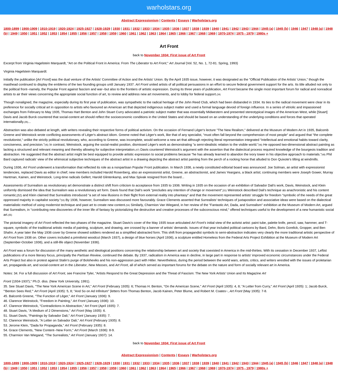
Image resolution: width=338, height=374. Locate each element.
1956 (83, 33)
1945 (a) (267, 28)
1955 (73, 33)
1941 (225, 28)
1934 (155, 28)
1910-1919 (48, 28)
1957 (93, 33)
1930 (116, 28)
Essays (183, 20)
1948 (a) (317, 28)
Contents (168, 20)
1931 (126, 28)
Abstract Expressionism (140, 20)
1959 (112, 33)
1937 (185, 28)
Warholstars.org (204, 20)
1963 (152, 33)
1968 (201, 33)
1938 (195, 28)
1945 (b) (282, 28)
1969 (211, 33)
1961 (132, 33)
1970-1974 (226, 33)
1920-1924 (66, 28)
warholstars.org (169, 7)
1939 (205, 28)
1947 (304, 28)
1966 (182, 33)
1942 (235, 28)
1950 (23, 33)
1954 (63, 33)
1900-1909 (29, 28)
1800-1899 (11, 28)
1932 (136, 28)
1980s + (262, 33)
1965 (172, 33)
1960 (122, 33)
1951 (33, 33)
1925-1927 (84, 28)
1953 (53, 33)
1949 (13, 33)
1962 (142, 33)
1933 (146, 28)
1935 (165, 28)
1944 (254, 28)
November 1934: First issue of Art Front (174, 55)
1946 (294, 28)
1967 (191, 33)
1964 (162, 33)
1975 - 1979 (245, 33)
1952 (43, 33)
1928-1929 (102, 28)
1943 (245, 28)
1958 (103, 33)
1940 (215, 28)
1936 (175, 28)
